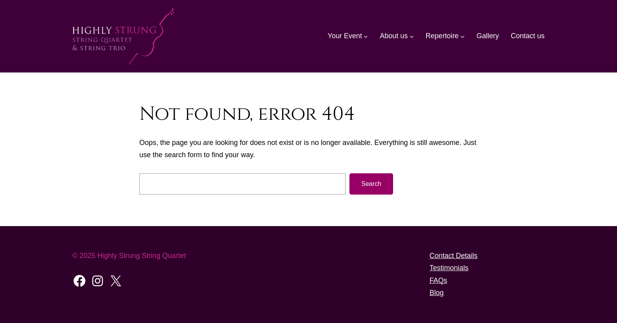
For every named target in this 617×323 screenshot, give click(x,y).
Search (371, 183)
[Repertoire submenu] (462, 36)
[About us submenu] (412, 36)
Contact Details (454, 256)
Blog (437, 293)
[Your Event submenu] (366, 36)
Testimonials (449, 268)
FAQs (438, 280)
